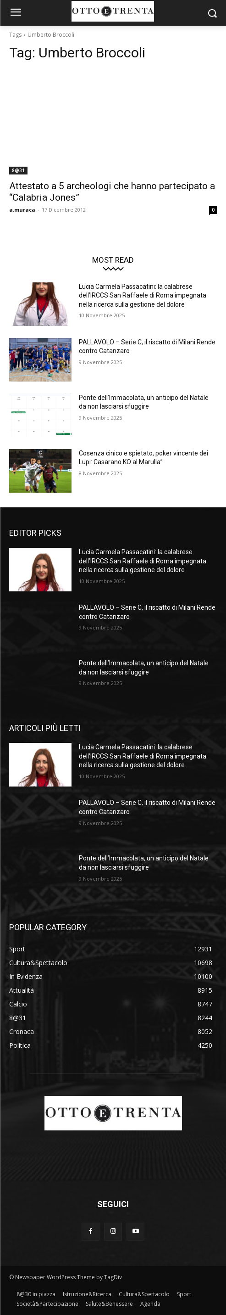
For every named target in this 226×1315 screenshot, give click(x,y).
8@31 (18, 170)
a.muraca (22, 209)
